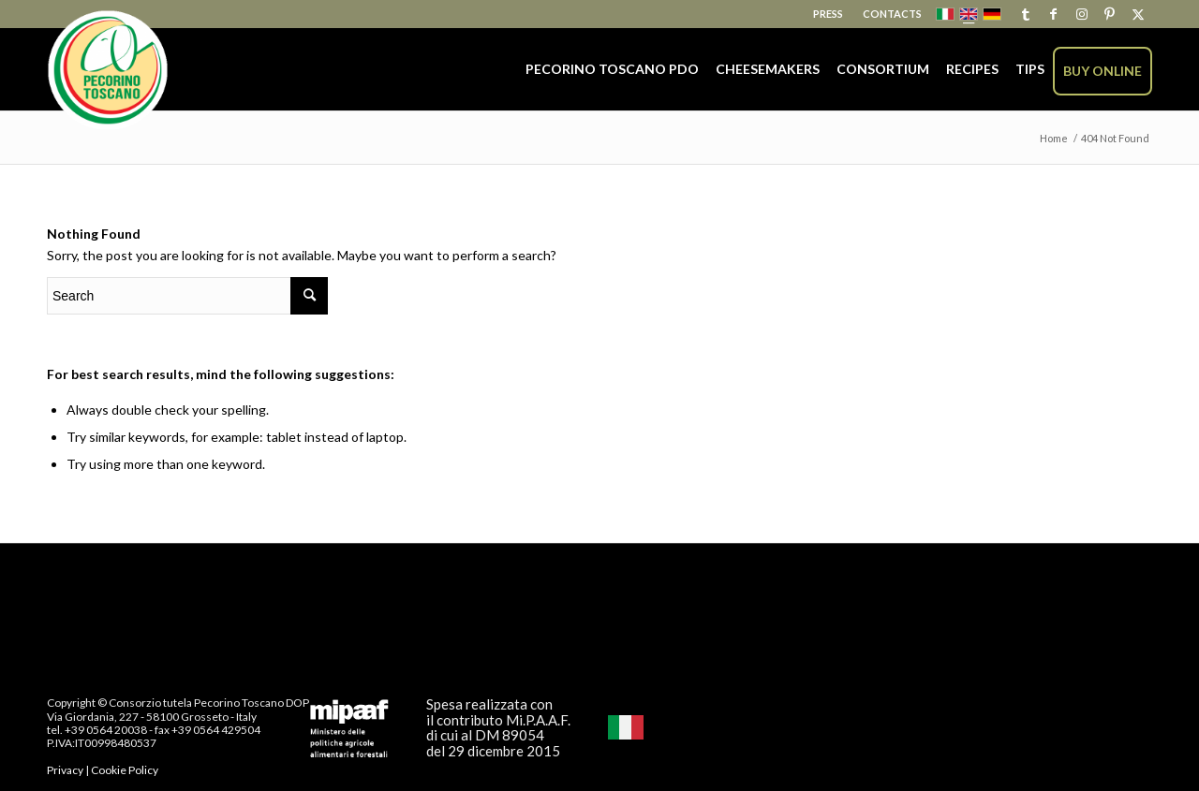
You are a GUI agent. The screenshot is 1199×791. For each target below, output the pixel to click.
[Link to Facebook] (1053, 14)
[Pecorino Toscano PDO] (108, 70)
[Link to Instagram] (1081, 14)
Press (828, 13)
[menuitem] (828, 14)
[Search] (187, 296)
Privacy (65, 770)
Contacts (892, 13)
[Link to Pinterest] (1109, 14)
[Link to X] (1138, 14)
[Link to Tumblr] (1025, 14)
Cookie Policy (124, 770)
